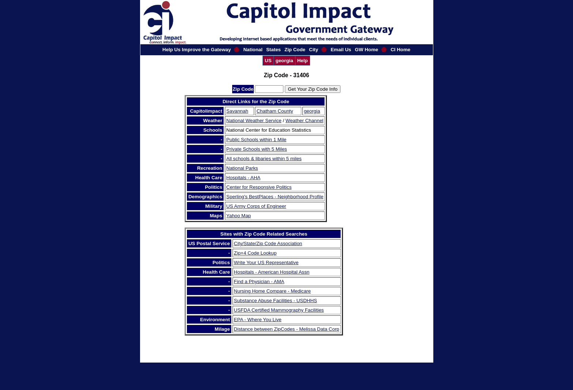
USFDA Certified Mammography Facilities (279, 310)
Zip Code (294, 49)
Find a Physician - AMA (259, 281)
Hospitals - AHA (243, 177)
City (313, 49)
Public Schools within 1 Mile (256, 139)
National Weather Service (254, 120)
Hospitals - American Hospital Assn (272, 272)
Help (302, 60)
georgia (284, 60)
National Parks (242, 168)
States (273, 49)
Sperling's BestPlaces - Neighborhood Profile (275, 196)
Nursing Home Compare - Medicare (272, 291)
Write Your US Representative (266, 262)
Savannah (237, 111)
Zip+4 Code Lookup (255, 253)
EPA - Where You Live (258, 319)
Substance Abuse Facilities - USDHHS (275, 300)
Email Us (341, 49)
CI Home (400, 49)
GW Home (366, 49)
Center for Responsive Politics (259, 187)
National (253, 49)
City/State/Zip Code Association (268, 243)
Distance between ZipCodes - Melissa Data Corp (286, 329)
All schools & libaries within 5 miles (264, 158)
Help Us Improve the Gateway (196, 49)
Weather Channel (304, 120)
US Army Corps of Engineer (256, 206)
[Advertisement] (366, 205)
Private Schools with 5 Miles (256, 149)
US (268, 60)
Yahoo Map (238, 215)
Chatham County (274, 111)
